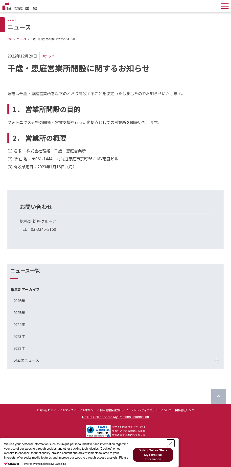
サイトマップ (65, 410)
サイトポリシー (86, 410)
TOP (9, 39)
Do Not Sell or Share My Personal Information (115, 417)
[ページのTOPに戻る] (218, 396)
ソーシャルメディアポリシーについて (148, 410)
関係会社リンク (184, 410)
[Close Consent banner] (170, 443)
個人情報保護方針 (111, 410)
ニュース (21, 39)
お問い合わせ (45, 410)
